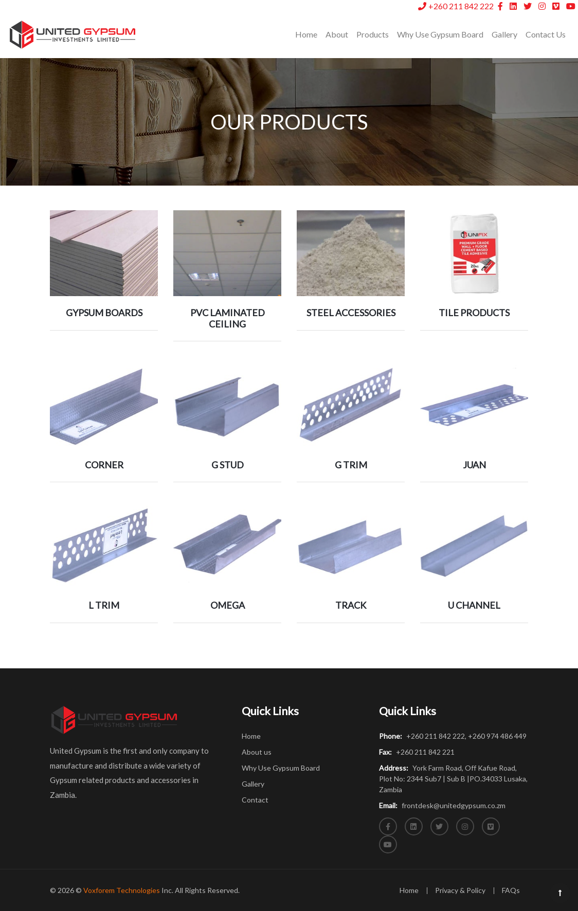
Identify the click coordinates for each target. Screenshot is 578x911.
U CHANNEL (474, 605)
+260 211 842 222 (456, 6)
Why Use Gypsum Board (440, 34)
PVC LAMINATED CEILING (227, 318)
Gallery (504, 34)
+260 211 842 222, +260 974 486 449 (453, 736)
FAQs (511, 890)
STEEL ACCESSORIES (350, 312)
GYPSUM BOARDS (104, 312)
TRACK (350, 605)
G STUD (227, 464)
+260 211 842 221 (417, 752)
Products (372, 34)
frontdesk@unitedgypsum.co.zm (442, 805)
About (337, 34)
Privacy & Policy (460, 890)
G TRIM (351, 464)
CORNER (104, 464)
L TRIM (103, 605)
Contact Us (546, 34)
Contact (255, 799)
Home (308, 33)
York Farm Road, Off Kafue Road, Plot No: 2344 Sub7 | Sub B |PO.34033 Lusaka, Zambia (453, 778)
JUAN (474, 464)
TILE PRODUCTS (474, 312)
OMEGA (227, 605)
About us (257, 752)
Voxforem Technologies (121, 890)
